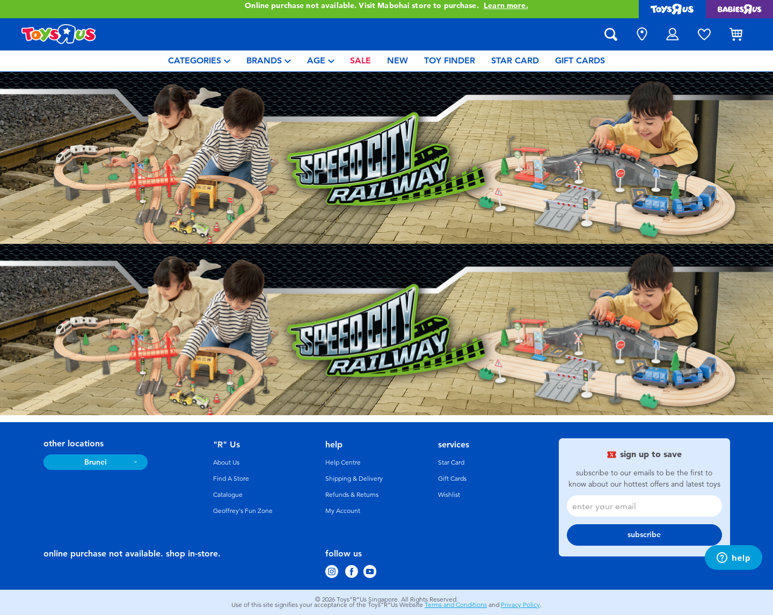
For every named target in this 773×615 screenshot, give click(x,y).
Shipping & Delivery (354, 478)
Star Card (451, 462)
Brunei (95, 462)
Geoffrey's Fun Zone (243, 511)
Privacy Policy (520, 605)
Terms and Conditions (456, 605)
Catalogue (228, 494)
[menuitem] (199, 60)
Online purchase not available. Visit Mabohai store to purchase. (386, 6)
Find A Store (231, 478)
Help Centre (343, 462)
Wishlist (449, 494)
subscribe (644, 534)
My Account (342, 511)
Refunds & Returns (351, 494)
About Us (226, 462)
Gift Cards (452, 478)
